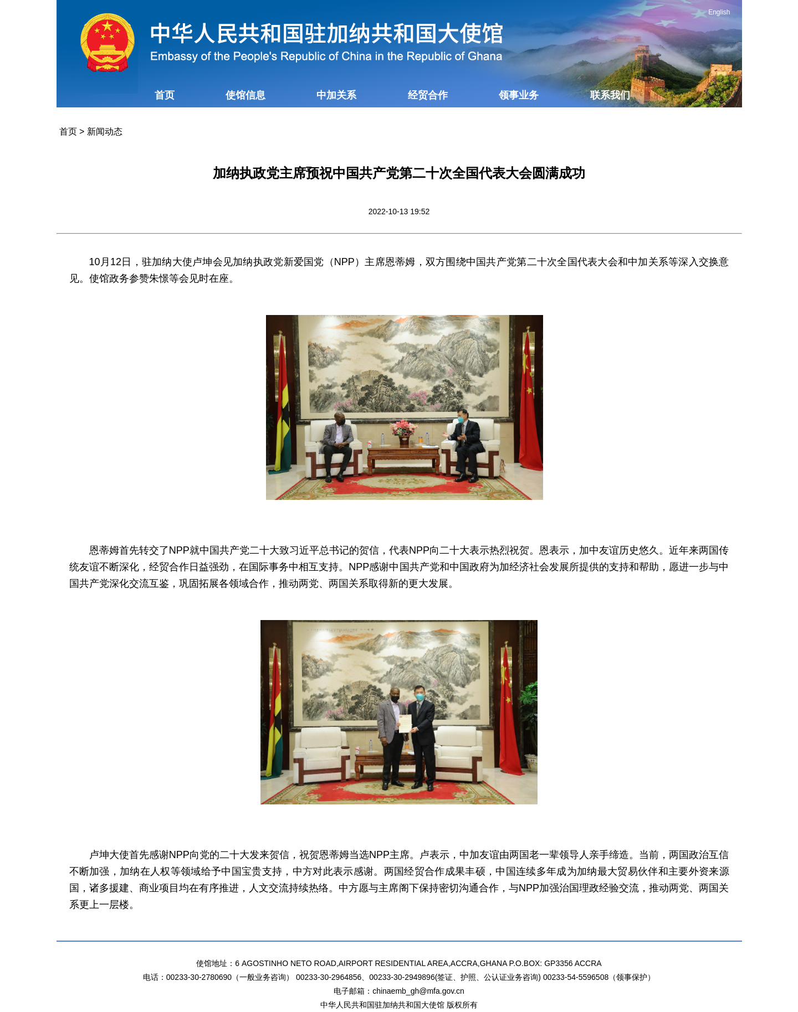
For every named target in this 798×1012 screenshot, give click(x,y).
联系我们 (610, 95)
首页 (165, 95)
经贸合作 (428, 95)
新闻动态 (104, 131)
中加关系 (336, 95)
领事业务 (519, 95)
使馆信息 (245, 95)
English (719, 12)
